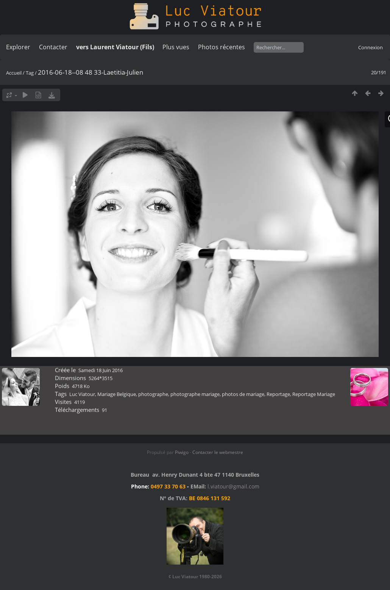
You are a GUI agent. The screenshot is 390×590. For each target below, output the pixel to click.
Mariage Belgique (116, 394)
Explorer (18, 47)
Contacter (53, 47)
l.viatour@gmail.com (233, 486)
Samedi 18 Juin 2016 (100, 370)
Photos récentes (221, 47)
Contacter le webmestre (217, 452)
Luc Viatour (82, 394)
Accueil (14, 72)
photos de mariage (243, 394)
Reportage (278, 394)
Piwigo (182, 452)
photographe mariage (195, 394)
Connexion (370, 47)
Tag (30, 72)
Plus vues (175, 47)
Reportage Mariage (313, 394)
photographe (153, 394)
